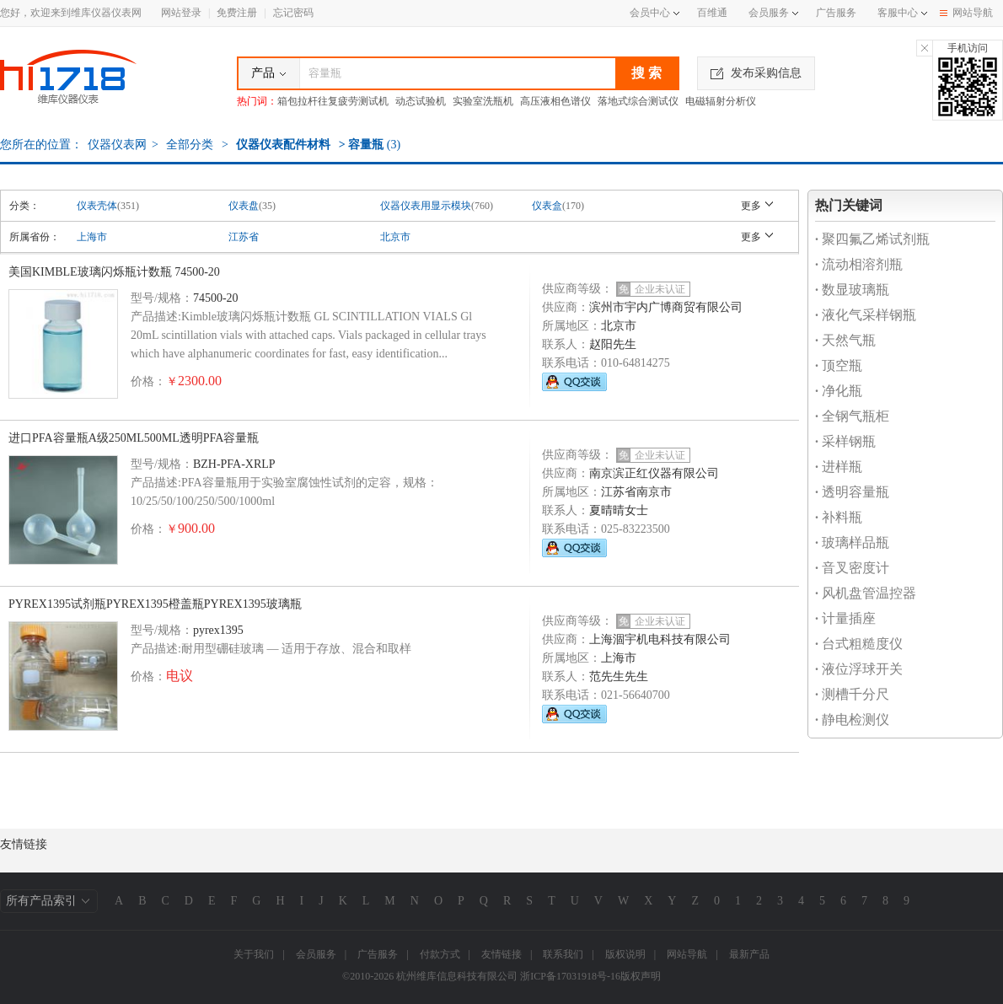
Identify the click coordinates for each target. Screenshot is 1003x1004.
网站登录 (181, 13)
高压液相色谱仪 (555, 101)
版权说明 (625, 954)
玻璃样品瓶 (852, 542)
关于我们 (253, 954)
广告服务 (836, 13)
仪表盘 (243, 206)
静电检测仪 (852, 719)
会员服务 (768, 13)
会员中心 (654, 13)
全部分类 (189, 144)
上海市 (92, 237)
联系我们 (563, 954)
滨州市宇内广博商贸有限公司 (666, 307)
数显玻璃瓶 (852, 289)
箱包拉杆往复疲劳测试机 (333, 101)
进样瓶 (838, 466)
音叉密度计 (852, 568)
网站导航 (966, 13)
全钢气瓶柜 (852, 416)
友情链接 (501, 954)
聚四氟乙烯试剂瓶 (872, 239)
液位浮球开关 (859, 669)
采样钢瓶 (845, 441)
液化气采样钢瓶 (865, 315)
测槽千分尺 (852, 694)
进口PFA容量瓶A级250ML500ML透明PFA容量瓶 (133, 438)
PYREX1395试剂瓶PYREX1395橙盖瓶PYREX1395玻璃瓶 (155, 604)
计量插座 (845, 618)
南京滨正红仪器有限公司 (654, 473)
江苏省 (243, 237)
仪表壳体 (97, 206)
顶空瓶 (838, 365)
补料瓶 (838, 517)
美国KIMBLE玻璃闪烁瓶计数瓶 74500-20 (114, 272)
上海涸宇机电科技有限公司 (660, 639)
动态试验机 (420, 101)
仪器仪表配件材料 (283, 144)
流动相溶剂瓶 (859, 264)
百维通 (712, 13)
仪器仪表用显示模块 (425, 206)
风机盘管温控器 (865, 593)
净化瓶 (838, 391)
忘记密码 (293, 13)
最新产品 (749, 954)
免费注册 (237, 13)
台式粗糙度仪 (859, 643)
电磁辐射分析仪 (720, 101)
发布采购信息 (756, 73)
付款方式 (440, 954)
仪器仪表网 (117, 144)
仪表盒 (547, 206)
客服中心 (897, 13)
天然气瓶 (845, 340)
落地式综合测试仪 (638, 101)
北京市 (395, 237)
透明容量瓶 (852, 492)
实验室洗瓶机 (483, 101)
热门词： (257, 101)
